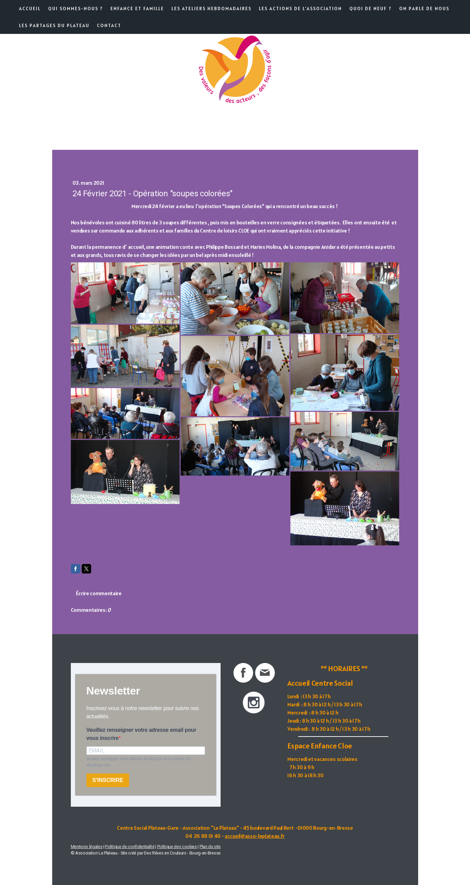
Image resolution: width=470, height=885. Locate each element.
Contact (109, 25)
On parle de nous (424, 8)
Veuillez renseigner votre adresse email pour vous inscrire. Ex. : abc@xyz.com (140, 762)
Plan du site (210, 846)
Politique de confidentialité (129, 846)
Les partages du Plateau (54, 25)
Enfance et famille (137, 8)
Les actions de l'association (300, 8)
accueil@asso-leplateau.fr (255, 835)
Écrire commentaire (99, 593)
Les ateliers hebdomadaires (211, 8)
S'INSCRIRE (108, 780)
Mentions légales (87, 846)
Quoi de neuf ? (370, 8)
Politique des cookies (177, 846)
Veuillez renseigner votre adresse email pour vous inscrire (141, 734)
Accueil (30, 8)
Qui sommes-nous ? (75, 8)
